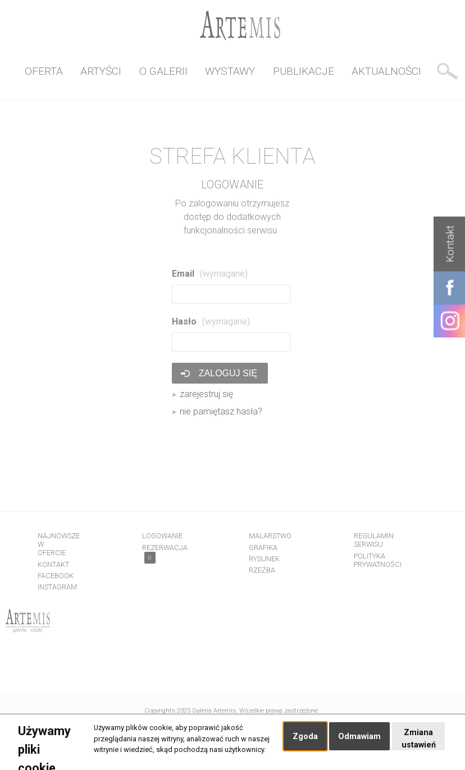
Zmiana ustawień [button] (419, 739)
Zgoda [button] (305, 736)
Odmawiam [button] (359, 736)
